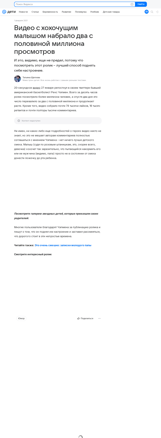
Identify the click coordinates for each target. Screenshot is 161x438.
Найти (140, 4)
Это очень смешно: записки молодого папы (63, 245)
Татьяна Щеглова (31, 77)
